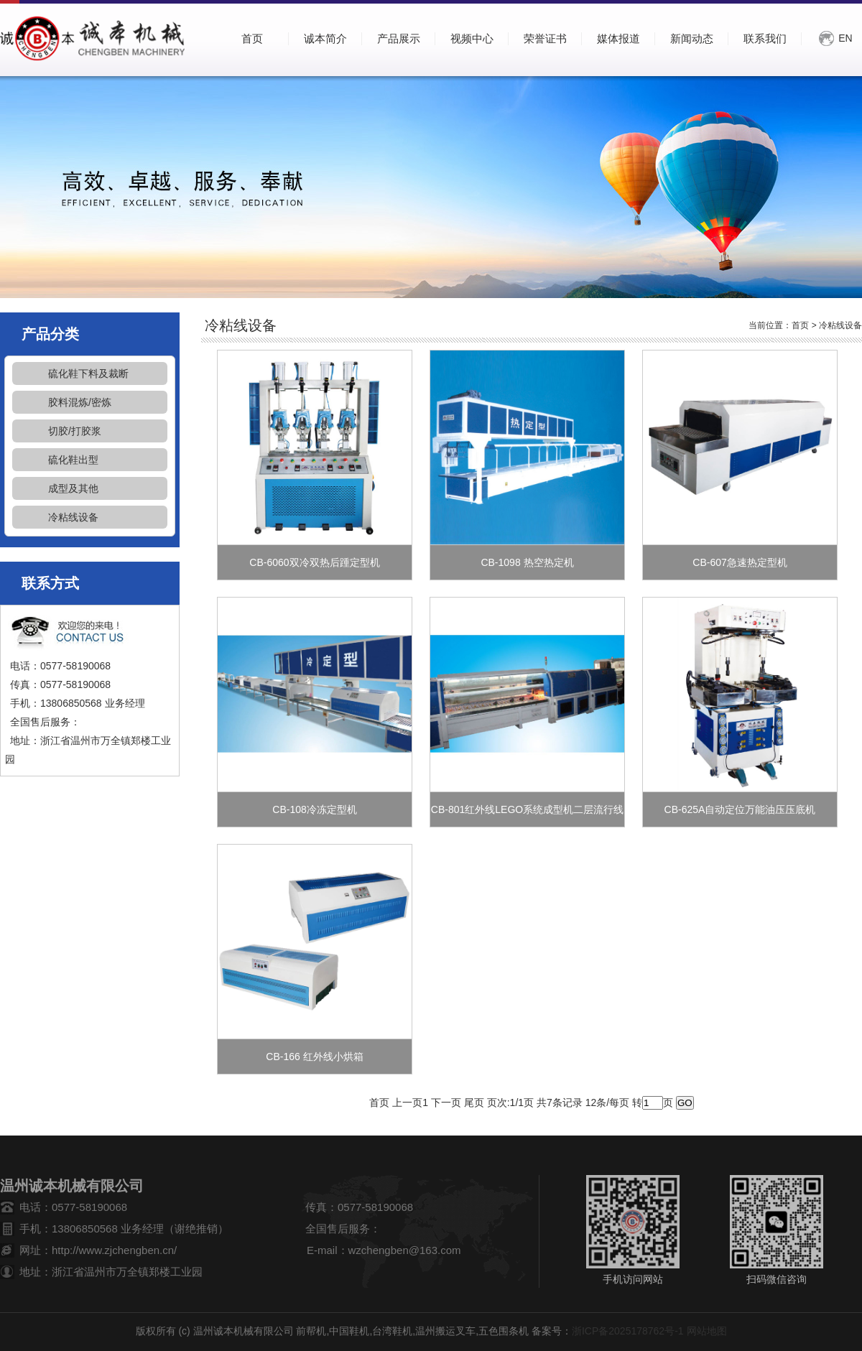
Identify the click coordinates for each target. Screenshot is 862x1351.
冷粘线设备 (73, 517)
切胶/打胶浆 (74, 431)
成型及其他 (73, 488)
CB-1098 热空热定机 (527, 562)
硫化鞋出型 (73, 459)
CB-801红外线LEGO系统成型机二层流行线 (527, 809)
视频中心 (471, 38)
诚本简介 (325, 38)
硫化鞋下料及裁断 (88, 373)
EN (845, 38)
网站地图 (707, 1331)
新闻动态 (691, 38)
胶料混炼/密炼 (79, 402)
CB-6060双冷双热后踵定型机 (314, 562)
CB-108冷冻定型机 (314, 809)
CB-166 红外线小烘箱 (314, 1056)
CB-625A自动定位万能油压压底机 (740, 809)
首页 (800, 325)
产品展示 (398, 38)
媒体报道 (618, 38)
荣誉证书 (545, 38)
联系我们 (765, 38)
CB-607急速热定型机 (739, 562)
